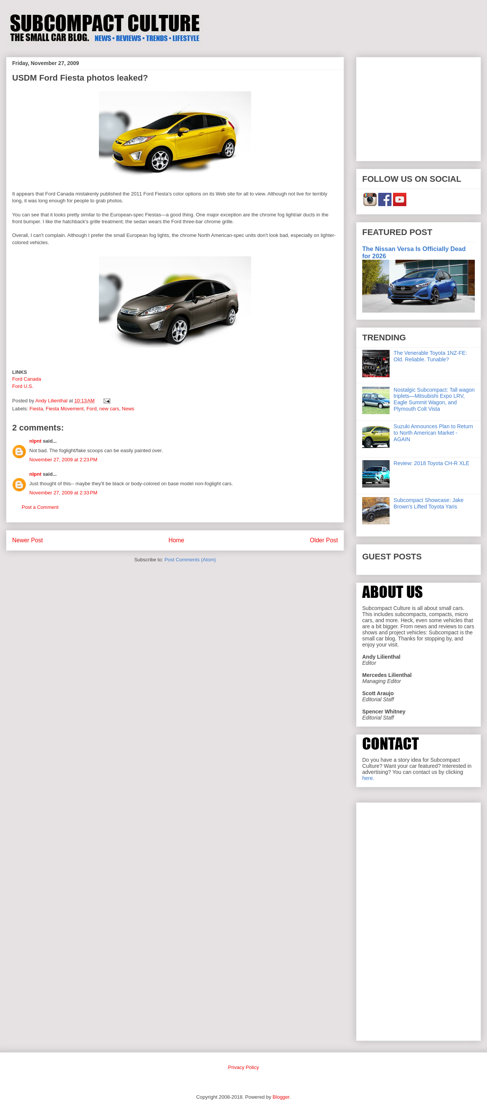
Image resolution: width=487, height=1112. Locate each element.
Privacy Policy (243, 1067)
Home (177, 540)
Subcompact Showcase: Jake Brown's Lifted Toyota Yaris (429, 503)
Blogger (281, 1097)
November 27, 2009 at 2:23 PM (63, 459)
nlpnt (35, 441)
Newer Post (27, 540)
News (128, 408)
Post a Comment (40, 507)
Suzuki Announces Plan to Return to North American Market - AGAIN (433, 432)
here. (368, 778)
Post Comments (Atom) (190, 559)
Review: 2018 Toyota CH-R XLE (431, 463)
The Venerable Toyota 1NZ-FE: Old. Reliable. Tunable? (430, 356)
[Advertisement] (418, 107)
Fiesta (36, 408)
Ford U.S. (22, 386)
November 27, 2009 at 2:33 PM (63, 493)
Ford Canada (26, 379)
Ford (91, 408)
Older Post (324, 540)
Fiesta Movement (65, 408)
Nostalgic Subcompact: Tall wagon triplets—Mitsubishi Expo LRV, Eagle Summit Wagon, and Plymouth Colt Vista (434, 399)
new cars (109, 408)
